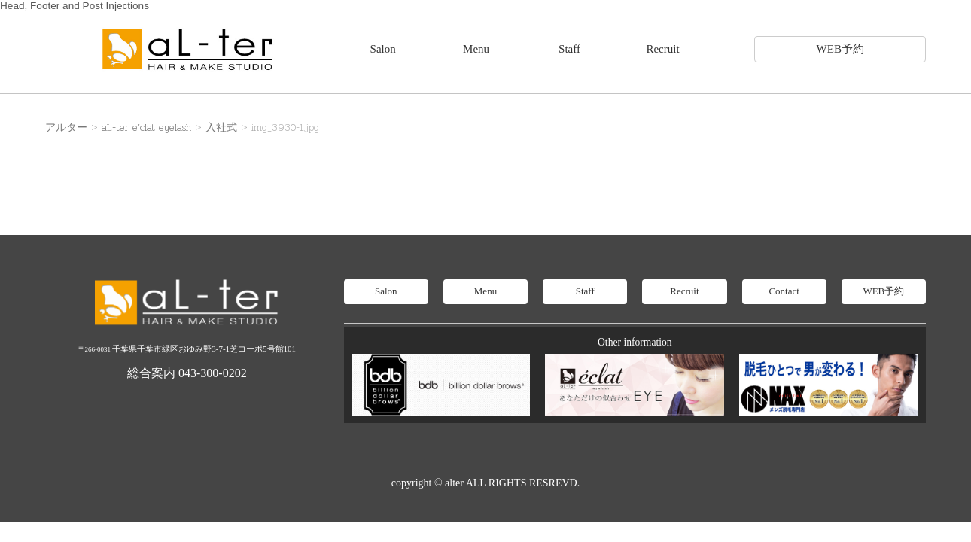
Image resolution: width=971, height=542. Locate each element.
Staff (569, 49)
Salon (383, 49)
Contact (784, 291)
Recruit (662, 49)
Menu (476, 49)
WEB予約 (840, 49)
